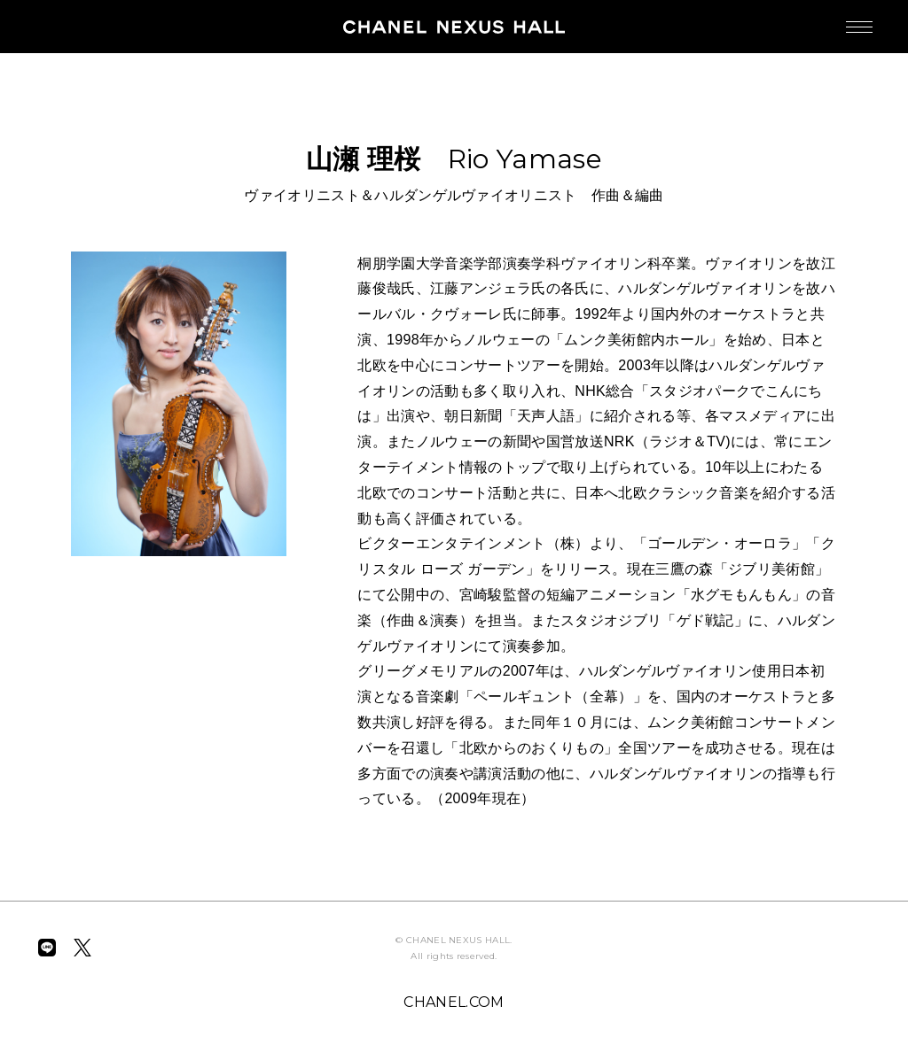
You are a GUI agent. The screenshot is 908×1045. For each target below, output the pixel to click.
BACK (81, 95)
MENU (841, 18)
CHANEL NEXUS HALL (454, 26)
